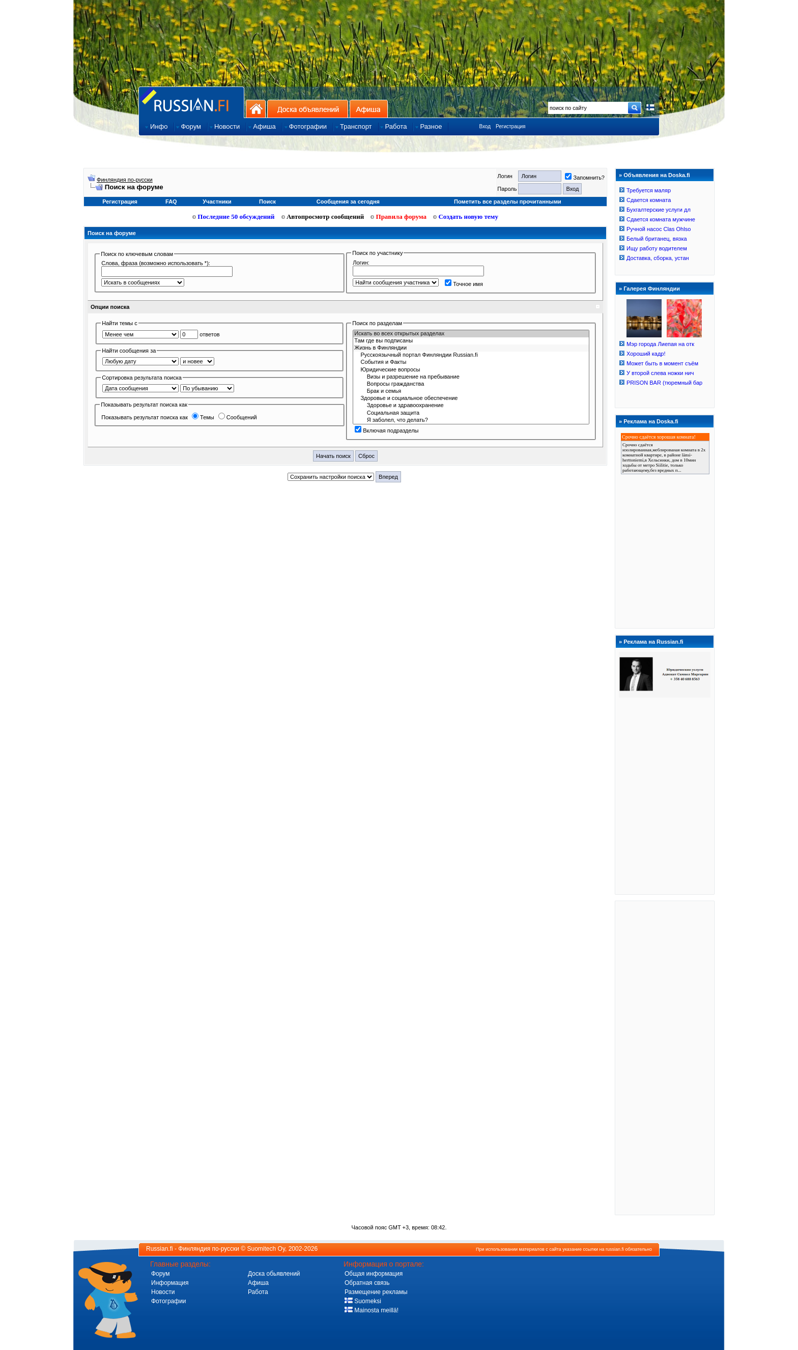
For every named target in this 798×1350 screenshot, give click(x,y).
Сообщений (237, 417)
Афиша (369, 109)
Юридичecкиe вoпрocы (471, 370)
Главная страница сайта (191, 102)
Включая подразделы (386, 430)
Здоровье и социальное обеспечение (471, 398)
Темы (203, 417)
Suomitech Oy (266, 1248)
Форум (160, 1273)
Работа (258, 1292)
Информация (169, 1282)
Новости (163, 1292)
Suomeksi (363, 1301)
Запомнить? (585, 178)
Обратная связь (367, 1282)
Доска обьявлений (274, 1273)
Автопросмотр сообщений (322, 216)
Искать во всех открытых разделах (471, 333)
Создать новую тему (465, 216)
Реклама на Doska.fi (650, 421)
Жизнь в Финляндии (471, 348)
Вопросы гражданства (471, 384)
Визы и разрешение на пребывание (471, 377)
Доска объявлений (307, 109)
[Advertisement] (664, 1057)
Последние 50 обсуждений (233, 216)
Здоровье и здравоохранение (471, 405)
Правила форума (398, 216)
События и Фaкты (471, 362)
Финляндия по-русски (125, 180)
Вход (485, 126)
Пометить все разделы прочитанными (507, 201)
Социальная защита (471, 413)
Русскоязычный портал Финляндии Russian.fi (471, 355)
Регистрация (510, 126)
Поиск (267, 201)
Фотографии (168, 1301)
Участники (217, 201)
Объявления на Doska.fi (656, 175)
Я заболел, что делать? (471, 420)
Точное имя (464, 284)
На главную (256, 109)
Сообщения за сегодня (348, 201)
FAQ (171, 201)
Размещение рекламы (376, 1292)
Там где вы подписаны (471, 340)
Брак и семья (471, 391)
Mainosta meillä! (371, 1310)
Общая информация (374, 1273)
